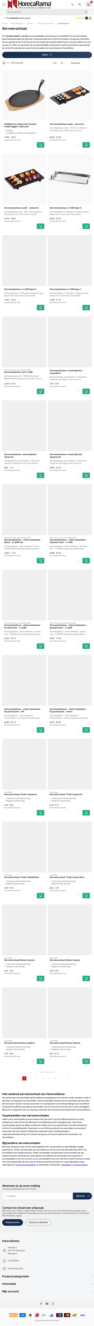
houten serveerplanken (26, 1165)
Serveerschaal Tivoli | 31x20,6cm (67, 877)
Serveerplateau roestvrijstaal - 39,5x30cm (66, 455)
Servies (30, 23)
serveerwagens (81, 1165)
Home (4, 23)
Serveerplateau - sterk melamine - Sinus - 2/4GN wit (23, 541)
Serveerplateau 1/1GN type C (66, 208)
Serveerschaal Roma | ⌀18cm (19, 1043)
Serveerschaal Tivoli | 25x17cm (66, 794)
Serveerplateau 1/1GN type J (65, 289)
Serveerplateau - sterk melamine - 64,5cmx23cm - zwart (68, 710)
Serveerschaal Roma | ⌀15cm (65, 960)
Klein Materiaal (17, 23)
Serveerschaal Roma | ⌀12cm (19, 960)
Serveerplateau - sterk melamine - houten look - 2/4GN (23, 626)
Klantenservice (12, 1222)
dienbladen (66, 1165)
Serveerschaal (63, 23)
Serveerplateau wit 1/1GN (18, 372)
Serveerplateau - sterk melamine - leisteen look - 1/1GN (68, 541)
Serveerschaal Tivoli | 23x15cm (20, 794)
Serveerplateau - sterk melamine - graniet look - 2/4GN (68, 626)
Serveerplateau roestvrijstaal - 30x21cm (21, 455)
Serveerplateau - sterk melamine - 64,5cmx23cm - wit (23, 710)
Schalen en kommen (45, 23)
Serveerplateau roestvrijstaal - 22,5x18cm (66, 371)
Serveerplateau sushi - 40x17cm (67, 124)
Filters (47, 55)
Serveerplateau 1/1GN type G (20, 289)
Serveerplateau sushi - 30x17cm (21, 208)
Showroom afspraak (38, 1222)
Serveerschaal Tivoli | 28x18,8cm (21, 877)
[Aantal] (33, 145)
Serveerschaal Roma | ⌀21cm (65, 1043)
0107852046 (13, 1261)
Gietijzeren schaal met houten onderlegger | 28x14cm (20, 125)
